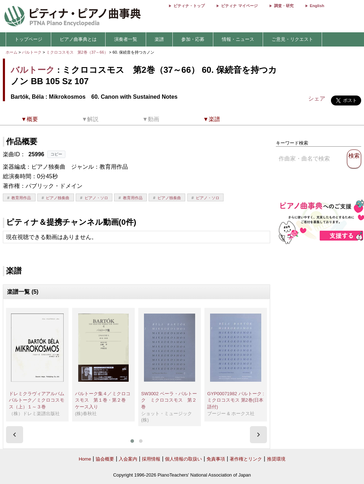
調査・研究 (284, 6)
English (317, 6)
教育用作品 (21, 198)
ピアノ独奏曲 (57, 198)
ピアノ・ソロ (96, 198)
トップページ (28, 39)
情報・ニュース (238, 39)
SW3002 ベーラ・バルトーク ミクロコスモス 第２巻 (169, 400)
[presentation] (14, 434)
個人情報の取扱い (183, 459)
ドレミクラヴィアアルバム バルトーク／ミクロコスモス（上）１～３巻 (39, 400)
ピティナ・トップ (189, 6)
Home (85, 459)
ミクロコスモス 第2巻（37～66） (77, 52)
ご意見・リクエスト (292, 39)
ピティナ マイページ (239, 6)
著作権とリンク (246, 459)
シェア (316, 99)
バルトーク (32, 52)
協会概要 (105, 459)
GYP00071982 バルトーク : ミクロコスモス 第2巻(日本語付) (235, 400)
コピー (56, 154)
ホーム (11, 52)
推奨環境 (276, 459)
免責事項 (216, 459)
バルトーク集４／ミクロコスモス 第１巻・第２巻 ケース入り (102, 400)
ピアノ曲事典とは (78, 39)
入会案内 (128, 459)
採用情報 (151, 459)
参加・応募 (192, 39)
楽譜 (159, 39)
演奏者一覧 (125, 39)
